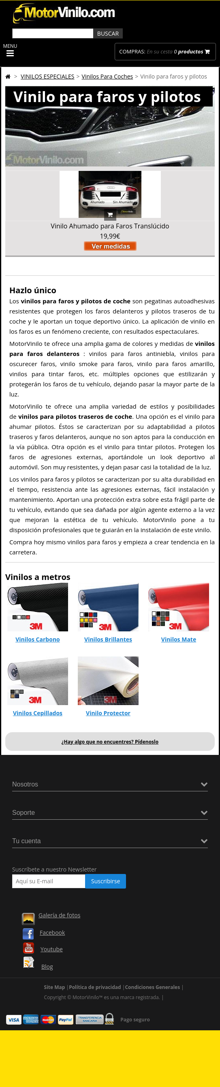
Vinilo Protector (108, 713)
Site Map (54, 987)
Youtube (52, 949)
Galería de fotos (59, 915)
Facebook (52, 932)
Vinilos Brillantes (108, 639)
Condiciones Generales (152, 987)
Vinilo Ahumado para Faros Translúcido (110, 226)
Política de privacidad (95, 987)
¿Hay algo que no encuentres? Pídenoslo (110, 741)
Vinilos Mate (178, 639)
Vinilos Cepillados (37, 713)
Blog (47, 966)
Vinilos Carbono (37, 639)
